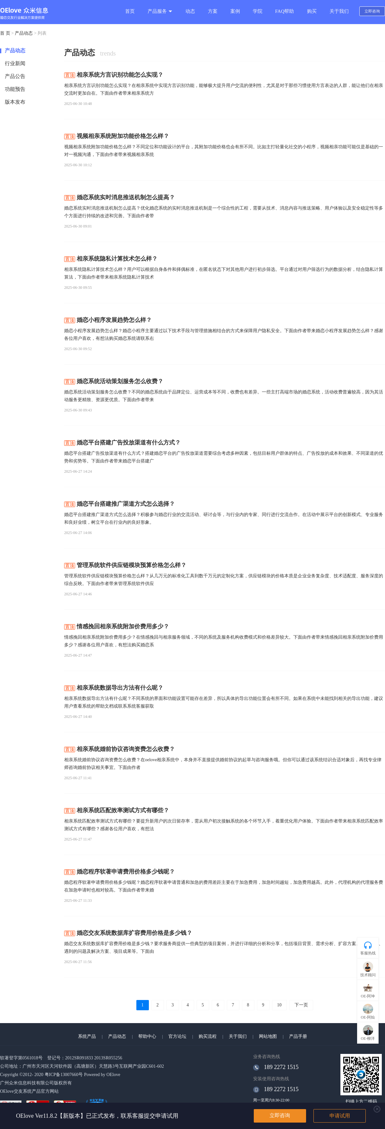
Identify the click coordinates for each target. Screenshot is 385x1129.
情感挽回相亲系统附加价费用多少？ (116, 626)
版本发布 (15, 102)
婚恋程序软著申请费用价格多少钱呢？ (119, 871)
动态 (190, 11)
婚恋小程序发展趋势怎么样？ (108, 320)
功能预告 (15, 89)
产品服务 (160, 11)
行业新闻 (15, 63)
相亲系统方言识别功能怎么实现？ (113, 75)
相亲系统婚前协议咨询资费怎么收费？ (119, 749)
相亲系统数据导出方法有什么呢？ (113, 688)
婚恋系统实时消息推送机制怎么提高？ (119, 197)
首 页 (5, 33)
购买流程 (208, 1036)
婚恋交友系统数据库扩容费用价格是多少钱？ (128, 933)
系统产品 (87, 1036)
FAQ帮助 (284, 11)
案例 (235, 11)
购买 (312, 11)
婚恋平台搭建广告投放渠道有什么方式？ (122, 442)
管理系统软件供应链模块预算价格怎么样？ (125, 565)
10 (279, 1005)
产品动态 (24, 33)
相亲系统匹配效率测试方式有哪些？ (116, 810)
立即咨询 (372, 11)
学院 (257, 11)
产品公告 (15, 76)
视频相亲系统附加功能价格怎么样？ (116, 136)
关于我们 (339, 11)
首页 (130, 11)
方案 (213, 11)
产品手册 (298, 1036)
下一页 (301, 1005)
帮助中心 (147, 1036)
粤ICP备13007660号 (64, 1074)
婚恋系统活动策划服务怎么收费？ (113, 381)
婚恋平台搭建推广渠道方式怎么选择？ (119, 504)
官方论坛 (177, 1036)
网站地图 (268, 1036)
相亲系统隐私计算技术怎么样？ (111, 258)
